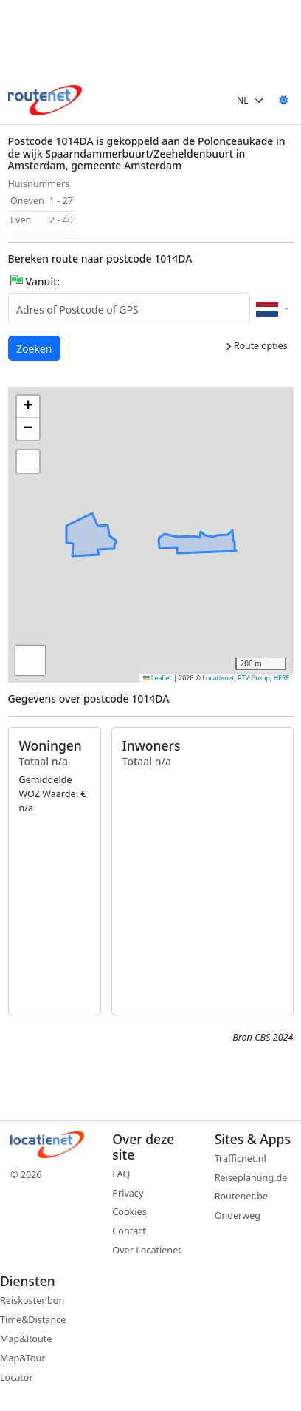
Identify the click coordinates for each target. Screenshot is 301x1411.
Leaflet (157, 678)
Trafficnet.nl (240, 1158)
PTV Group (254, 678)
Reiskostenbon (32, 1300)
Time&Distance (33, 1319)
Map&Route (26, 1339)
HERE (282, 678)
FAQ (121, 1174)
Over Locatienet (146, 1250)
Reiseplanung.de (251, 1177)
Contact (129, 1231)
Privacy (127, 1193)
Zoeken (34, 348)
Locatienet (218, 678)
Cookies (129, 1211)
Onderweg (237, 1215)
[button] (169, 532)
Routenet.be (242, 1196)
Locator (16, 1377)
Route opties (257, 345)
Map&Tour (22, 1358)
